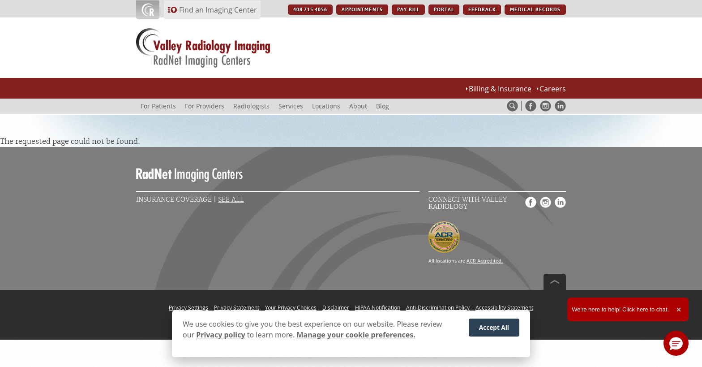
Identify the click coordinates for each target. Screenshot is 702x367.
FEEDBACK (482, 10)
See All (231, 199)
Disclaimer (335, 307)
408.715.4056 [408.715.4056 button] (310, 10)
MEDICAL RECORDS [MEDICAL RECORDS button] (535, 10)
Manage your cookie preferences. (356, 335)
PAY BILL (408, 10)
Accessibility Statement (504, 307)
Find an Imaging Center (218, 10)
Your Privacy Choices (291, 307)
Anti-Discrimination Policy (438, 307)
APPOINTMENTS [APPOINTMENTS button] (362, 10)
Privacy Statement (236, 307)
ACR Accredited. (485, 260)
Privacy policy (220, 335)
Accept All (494, 327)
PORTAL (444, 10)
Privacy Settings (188, 307)
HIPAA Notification (377, 307)
